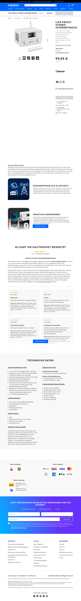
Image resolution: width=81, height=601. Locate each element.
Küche (56, 8)
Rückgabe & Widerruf (40, 552)
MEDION (10, 18)
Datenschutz (11, 550)
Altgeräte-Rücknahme (14, 562)
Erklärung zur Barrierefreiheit (16, 552)
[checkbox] (9, 523)
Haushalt (48, 8)
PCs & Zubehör (19, 8)
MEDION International (65, 552)
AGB (29, 282)
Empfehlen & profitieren (41, 547)
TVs (36, 8)
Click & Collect (38, 558)
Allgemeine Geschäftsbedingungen (18, 547)
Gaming (29, 8)
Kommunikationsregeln (44, 282)
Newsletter (37, 550)
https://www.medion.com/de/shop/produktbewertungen (20, 585)
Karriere (61, 550)
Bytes (65, 113)
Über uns (62, 547)
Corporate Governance (66, 555)
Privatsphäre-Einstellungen (16, 544)
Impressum (11, 560)
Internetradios (17, 18)
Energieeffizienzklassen (41, 566)
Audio (41, 8)
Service (71, 8)
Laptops (10, 8)
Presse (61, 558)
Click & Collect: (61, 107)
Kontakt (61, 544)
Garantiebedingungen (40, 560)
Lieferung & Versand (40, 555)
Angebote (63, 8)
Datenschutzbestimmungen (18, 528)
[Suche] (55, 5)
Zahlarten (36, 563)
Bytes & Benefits (38, 544)
